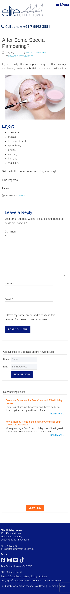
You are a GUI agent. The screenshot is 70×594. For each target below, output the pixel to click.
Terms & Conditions (11, 576)
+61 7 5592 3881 (36, 27)
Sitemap (52, 586)
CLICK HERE (35, 508)
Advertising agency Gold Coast (29, 586)
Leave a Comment (20, 56)
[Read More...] (57, 413)
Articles (43, 576)
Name (9, 283)
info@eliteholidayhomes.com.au (17, 548)
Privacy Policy (30, 576)
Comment (11, 233)
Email (9, 299)
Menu (62, 4)
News (22, 195)
